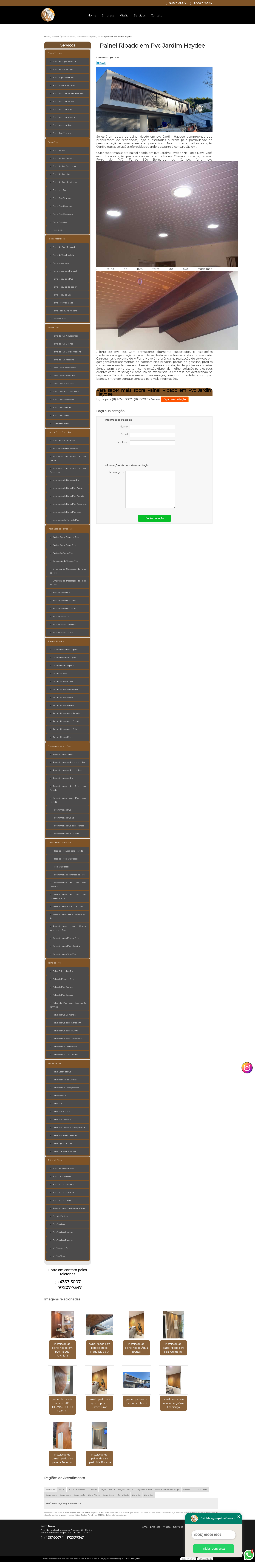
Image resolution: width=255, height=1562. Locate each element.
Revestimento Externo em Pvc (68, 906)
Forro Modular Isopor (63, 109)
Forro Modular (55, 53)
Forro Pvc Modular (62, 133)
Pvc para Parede (61, 866)
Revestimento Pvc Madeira (66, 946)
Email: (148, 435)
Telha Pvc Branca (61, 1111)
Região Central (107, 1489)
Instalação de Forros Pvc (60, 528)
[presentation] (127, 455)
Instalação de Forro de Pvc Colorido (68, 458)
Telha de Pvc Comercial (64, 1014)
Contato (156, 15)
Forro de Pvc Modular (63, 69)
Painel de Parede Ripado (65, 657)
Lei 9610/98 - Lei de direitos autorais (110, 1515)
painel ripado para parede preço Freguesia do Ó (99, 1347)
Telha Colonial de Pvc (63, 971)
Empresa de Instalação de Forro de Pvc (68, 582)
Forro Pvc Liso (60, 222)
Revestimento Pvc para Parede (68, 825)
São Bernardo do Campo (167, 1489)
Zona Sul (136, 1495)
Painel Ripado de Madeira (65, 689)
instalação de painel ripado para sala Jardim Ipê (173, 1347)
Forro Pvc (53, 142)
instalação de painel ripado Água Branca (136, 1347)
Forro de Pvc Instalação (64, 440)
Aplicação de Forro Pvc (64, 545)
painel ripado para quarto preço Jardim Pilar (99, 1403)
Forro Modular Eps (62, 294)
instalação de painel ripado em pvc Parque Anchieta (62, 1349)
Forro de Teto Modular (64, 255)
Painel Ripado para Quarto (66, 721)
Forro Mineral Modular (64, 85)
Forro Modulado (61, 263)
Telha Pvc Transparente (64, 1135)
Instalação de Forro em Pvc (66, 480)
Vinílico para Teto (61, 1248)
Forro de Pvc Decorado (64, 166)
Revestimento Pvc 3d (63, 817)
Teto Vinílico (59, 1224)
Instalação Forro (61, 616)
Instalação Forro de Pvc (64, 624)
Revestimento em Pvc (59, 746)
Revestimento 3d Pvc (63, 754)
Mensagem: (142, 489)
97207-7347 (202, 3)
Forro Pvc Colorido (62, 206)
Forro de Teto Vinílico (63, 1168)
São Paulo (188, 1489)
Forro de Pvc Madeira (63, 359)
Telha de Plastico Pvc (63, 979)
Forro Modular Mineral (64, 117)
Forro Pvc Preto (61, 415)
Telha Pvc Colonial (62, 1119)
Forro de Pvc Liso (61, 174)
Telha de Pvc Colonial (63, 995)
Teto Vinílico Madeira (63, 1232)
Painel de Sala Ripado (63, 665)
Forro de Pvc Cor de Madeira (67, 351)
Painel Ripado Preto (63, 737)
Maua (94, 1489)
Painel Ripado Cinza (63, 681)
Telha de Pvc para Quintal (66, 1030)
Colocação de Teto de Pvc (65, 561)
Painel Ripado (60, 673)
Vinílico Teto (59, 1256)
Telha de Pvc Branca (63, 987)
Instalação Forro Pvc (63, 632)
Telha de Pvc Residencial (65, 1046)
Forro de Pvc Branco (63, 343)
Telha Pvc (57, 1103)
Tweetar (101, 63)
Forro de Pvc (59, 150)
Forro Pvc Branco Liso (64, 375)
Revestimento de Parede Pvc (67, 770)
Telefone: (146, 443)
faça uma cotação (175, 399)
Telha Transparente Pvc (64, 1151)
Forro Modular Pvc (62, 125)
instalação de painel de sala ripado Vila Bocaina (99, 1458)
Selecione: (50, 1489)
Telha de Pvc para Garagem (67, 1022)
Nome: (147, 427)
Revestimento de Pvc (63, 778)
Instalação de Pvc (61, 592)
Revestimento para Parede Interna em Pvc (68, 928)
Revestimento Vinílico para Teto (69, 1208)
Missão (124, 15)
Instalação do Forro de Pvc (66, 520)
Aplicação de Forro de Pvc (66, 537)
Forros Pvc (53, 327)
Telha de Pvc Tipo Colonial (66, 1054)
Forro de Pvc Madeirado (64, 182)
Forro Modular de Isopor (65, 286)
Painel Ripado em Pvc (64, 705)
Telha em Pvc (59, 1095)
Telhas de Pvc (54, 1063)
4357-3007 (177, 3)
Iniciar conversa (213, 1548)
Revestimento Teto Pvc (64, 954)
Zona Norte (79, 1495)
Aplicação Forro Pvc (63, 553)
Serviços (140, 15)
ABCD (61, 1489)
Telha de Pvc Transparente (66, 1087)
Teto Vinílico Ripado (62, 1240)
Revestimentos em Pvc (59, 842)
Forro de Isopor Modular (65, 61)
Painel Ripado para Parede (66, 713)
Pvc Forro (58, 229)
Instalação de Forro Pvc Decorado (69, 504)
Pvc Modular (59, 318)
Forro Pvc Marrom (62, 407)
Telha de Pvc (54, 962)
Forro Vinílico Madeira (64, 1184)
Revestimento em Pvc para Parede (68, 800)
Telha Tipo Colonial (62, 1143)
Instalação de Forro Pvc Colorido (69, 496)
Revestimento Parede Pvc (66, 938)
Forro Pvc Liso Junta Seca (66, 391)
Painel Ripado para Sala (65, 729)
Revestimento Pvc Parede (66, 833)
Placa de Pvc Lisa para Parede (68, 850)
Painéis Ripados (56, 641)
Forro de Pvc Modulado (64, 247)
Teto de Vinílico (60, 1216)
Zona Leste (201, 1489)
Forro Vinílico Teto (62, 1200)
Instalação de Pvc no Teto (65, 608)
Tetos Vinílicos (55, 1160)
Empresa (108, 15)
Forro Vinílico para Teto (64, 1192)
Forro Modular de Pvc (63, 101)
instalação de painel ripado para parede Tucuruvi (62, 1458)
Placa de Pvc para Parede (65, 858)
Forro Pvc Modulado (63, 302)
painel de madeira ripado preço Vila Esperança (173, 1403)
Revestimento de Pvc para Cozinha (68, 884)
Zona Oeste (108, 1495)
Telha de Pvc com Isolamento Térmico (68, 1005)
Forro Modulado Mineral (65, 271)
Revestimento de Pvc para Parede (68, 788)
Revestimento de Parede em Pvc (69, 762)
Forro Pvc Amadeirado (64, 367)
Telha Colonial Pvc (62, 1071)
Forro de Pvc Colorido (63, 158)
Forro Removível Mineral (65, 310)
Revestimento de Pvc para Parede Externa (68, 896)
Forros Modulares (56, 238)
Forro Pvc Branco (61, 198)
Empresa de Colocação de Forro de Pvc (68, 571)
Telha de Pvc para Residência (67, 1038)
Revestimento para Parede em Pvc (68, 916)
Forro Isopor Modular (63, 77)
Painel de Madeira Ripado (65, 649)
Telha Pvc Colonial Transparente (69, 1127)
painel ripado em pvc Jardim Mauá (136, 1401)
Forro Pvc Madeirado (63, 399)
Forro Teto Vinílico (62, 1176)
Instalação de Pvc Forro (64, 600)
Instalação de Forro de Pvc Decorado (68, 470)
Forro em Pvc (59, 190)
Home (92, 15)
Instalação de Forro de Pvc (66, 448)
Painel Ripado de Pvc (63, 697)
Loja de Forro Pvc (61, 423)
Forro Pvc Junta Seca (63, 383)
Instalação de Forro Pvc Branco (68, 488)
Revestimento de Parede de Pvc (68, 874)
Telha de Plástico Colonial (65, 1079)
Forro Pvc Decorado (63, 214)
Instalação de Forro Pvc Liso (67, 512)
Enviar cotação (154, 518)
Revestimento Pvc (62, 809)
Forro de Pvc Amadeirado (65, 335)
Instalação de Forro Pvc (60, 432)
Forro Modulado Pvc (63, 278)
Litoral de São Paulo (78, 1489)
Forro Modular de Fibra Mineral (68, 93)
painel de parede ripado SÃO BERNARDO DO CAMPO (62, 1405)
